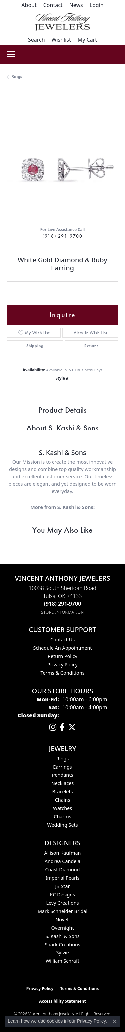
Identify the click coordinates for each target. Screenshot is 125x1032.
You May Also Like (62, 530)
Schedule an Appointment (62, 648)
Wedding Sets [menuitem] (62, 825)
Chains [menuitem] (62, 800)
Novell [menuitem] (62, 919)
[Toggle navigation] (10, 54)
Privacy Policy (62, 664)
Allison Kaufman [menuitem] (62, 853)
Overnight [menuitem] (62, 928)
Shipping (34, 345)
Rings (16, 76)
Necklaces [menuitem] (62, 783)
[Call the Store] (62, 603)
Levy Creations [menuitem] (62, 903)
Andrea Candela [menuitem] (62, 861)
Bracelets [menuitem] (62, 791)
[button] (97, 5)
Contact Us (62, 639)
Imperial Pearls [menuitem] (63, 878)
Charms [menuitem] (62, 816)
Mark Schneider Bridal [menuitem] (62, 911)
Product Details (62, 410)
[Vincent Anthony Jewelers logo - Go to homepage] (62, 22)
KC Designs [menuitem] (62, 894)
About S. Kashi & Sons (62, 428)
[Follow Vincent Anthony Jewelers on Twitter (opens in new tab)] (72, 727)
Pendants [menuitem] (62, 775)
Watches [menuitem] (62, 808)
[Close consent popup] (115, 1021)
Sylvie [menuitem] (62, 952)
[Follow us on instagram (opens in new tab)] (52, 727)
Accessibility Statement (62, 1001)
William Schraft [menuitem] (62, 961)
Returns (91, 345)
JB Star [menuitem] (62, 886)
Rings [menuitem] (62, 758)
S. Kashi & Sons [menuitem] (62, 936)
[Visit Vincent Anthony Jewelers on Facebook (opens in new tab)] (62, 727)
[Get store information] (62, 612)
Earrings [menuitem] (62, 767)
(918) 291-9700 (62, 236)
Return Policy (62, 656)
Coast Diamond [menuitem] (62, 869)
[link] (28, 5)
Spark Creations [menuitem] (62, 944)
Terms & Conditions (62, 673)
